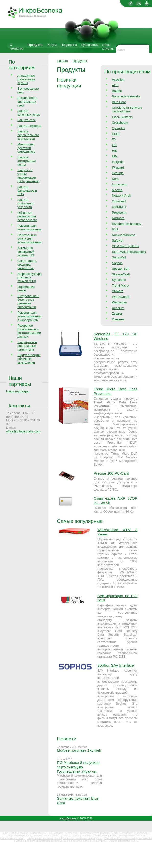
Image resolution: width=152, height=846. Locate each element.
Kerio (115, 179)
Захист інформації (119, 841)
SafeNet (117, 240)
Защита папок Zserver (46, 835)
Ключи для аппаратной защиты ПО (25, 251)
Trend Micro (120, 285)
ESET (116, 134)
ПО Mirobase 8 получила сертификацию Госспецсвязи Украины (78, 766)
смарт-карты (145, 838)
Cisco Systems (122, 117)
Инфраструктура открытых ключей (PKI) (29, 277)
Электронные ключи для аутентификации (29, 238)
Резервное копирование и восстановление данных (29, 331)
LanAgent (87, 835)
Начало (62, 61)
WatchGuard (120, 297)
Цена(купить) (99, 841)
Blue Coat (119, 102)
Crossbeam (120, 122)
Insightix (117, 162)
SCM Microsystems (125, 246)
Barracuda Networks (126, 96)
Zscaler (117, 313)
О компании (17, 46)
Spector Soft (120, 268)
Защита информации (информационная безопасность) (58, 841)
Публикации (89, 45)
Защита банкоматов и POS (27, 190)
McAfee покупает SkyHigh (79, 750)
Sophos (117, 263)
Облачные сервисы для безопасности (27, 216)
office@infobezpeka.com (23, 431)
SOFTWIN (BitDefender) (129, 252)
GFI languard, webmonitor (63, 833)
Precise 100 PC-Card (111, 473)
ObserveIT (119, 201)
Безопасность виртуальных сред (27, 101)
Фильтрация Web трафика (95, 833)
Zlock (76, 835)
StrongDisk (127, 833)
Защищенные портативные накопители (27, 345)
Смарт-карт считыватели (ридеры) (82, 838)
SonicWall (119, 257)
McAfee (117, 190)
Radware (118, 218)
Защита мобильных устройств (25, 203)
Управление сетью (26, 288)
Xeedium (118, 308)
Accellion (118, 79)
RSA (115, 229)
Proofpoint (119, 212)
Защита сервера (29, 126)
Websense (119, 302)
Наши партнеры (20, 381)
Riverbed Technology (126, 223)
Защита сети (26, 120)
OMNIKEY (119, 207)
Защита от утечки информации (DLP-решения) (28, 175)
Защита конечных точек (28, 112)
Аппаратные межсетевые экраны (26, 79)
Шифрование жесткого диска (43, 838)
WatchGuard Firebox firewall (120, 838)
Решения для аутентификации (29, 227)
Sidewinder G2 (38, 833)
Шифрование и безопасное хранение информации (28, 301)
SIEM (135, 841)
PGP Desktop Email (106, 835)
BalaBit (117, 91)
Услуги (52, 45)
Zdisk (115, 833)
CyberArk (118, 128)
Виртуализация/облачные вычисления (28, 358)
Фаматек (118, 319)
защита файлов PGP (19, 835)
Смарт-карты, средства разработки (27, 264)
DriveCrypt (141, 833)
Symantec (119, 280)
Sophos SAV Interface (115, 665)
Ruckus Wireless (123, 235)
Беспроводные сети (28, 90)
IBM (115, 156)
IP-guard (118, 167)
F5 (114, 139)
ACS (115, 85)
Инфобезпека (68, 818)
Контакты (19, 405)
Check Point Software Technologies (127, 109)
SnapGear (22, 833)
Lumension (119, 184)
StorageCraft (121, 274)
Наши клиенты (108, 46)
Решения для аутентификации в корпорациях (29, 316)
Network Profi (121, 195)
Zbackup (66, 835)
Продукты (35, 45)
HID (114, 150)
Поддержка (69, 45)
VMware (117, 291)
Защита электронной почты (26, 160)
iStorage (118, 173)
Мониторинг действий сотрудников (26, 147)
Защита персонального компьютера (28, 134)
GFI (114, 145)
